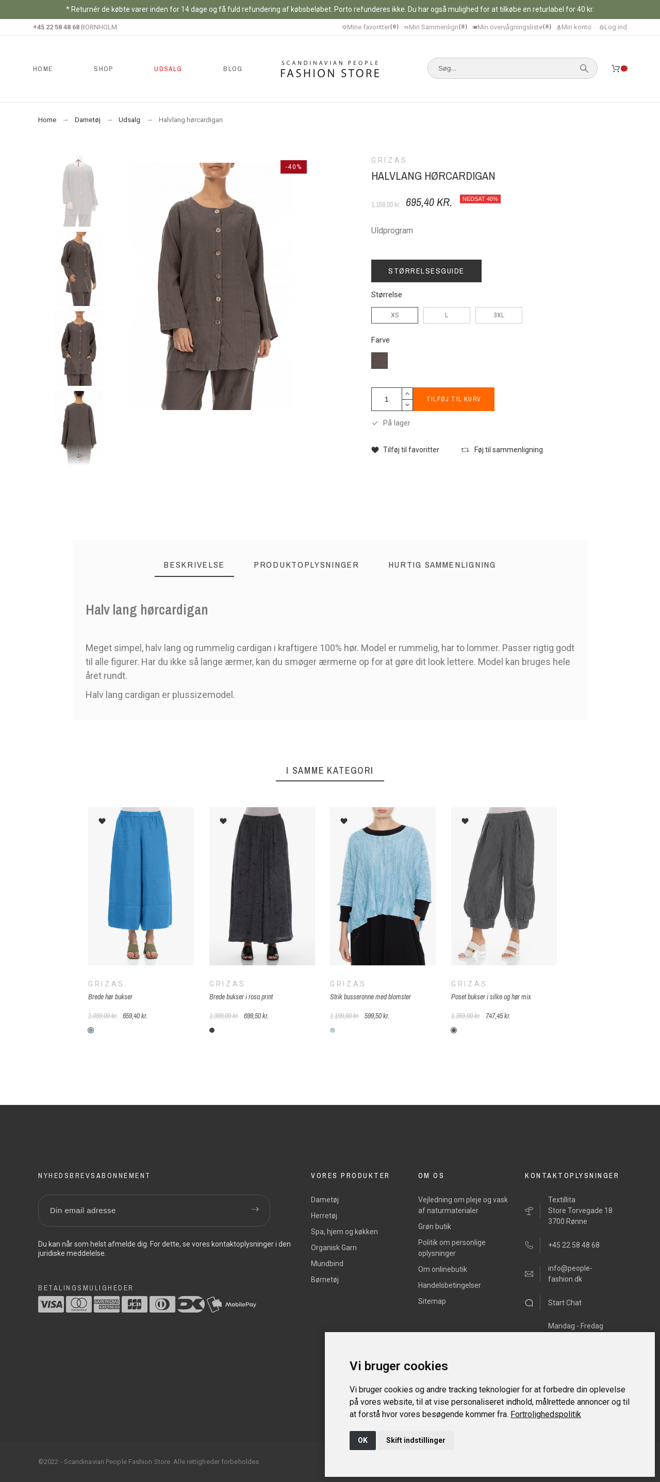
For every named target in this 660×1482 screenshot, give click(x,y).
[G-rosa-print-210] (211, 1030)
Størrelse (386, 295)
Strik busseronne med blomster (370, 996)
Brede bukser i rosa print (240, 996)
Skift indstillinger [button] (416, 1440)
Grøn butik (434, 1226)
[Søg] (512, 68)
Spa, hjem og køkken (344, 1232)
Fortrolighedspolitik (545, 1414)
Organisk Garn (334, 1247)
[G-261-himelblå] (90, 1030)
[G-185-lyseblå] (332, 1030)
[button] (405, 450)
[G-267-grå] (453, 1030)
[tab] (194, 565)
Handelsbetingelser (449, 1285)
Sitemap (432, 1301)
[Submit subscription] (255, 1210)
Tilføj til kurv (453, 399)
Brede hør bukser (110, 996)
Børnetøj (325, 1279)
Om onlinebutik (442, 1269)
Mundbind (327, 1263)
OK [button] (363, 1440)
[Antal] (386, 399)
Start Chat (565, 1303)
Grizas (106, 984)
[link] (545, 1414)
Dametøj (325, 1200)
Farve (380, 340)
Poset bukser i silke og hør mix (491, 996)
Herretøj (324, 1216)
